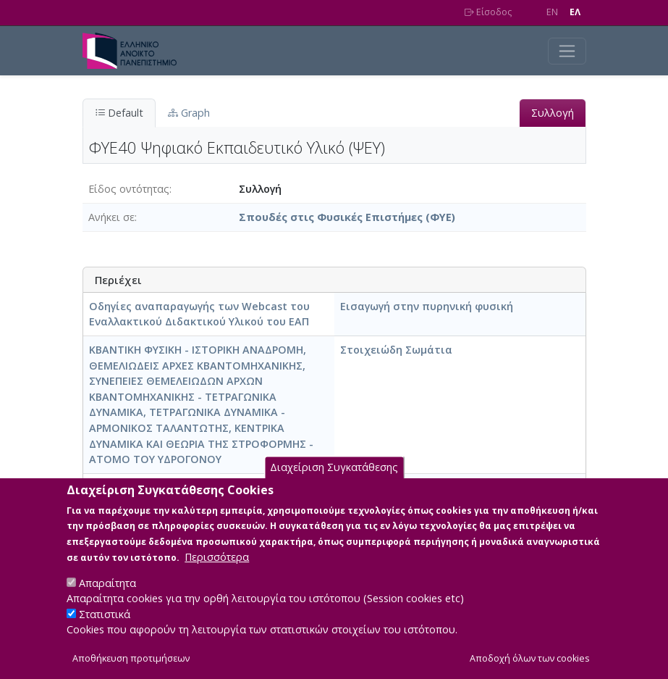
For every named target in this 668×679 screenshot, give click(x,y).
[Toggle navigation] (567, 51)
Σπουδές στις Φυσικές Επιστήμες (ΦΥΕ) (347, 217)
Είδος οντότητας (128, 189)
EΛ (575, 12)
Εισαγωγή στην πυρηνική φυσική (426, 306)
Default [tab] (119, 113)
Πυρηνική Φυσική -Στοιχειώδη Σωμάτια (194, 487)
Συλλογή (552, 113)
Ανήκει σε (111, 217)
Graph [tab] (189, 113)
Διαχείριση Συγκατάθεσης (334, 484)
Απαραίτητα (107, 600)
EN (552, 12)
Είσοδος (488, 12)
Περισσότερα (217, 573)
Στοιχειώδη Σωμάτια (396, 350)
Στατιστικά (104, 631)
